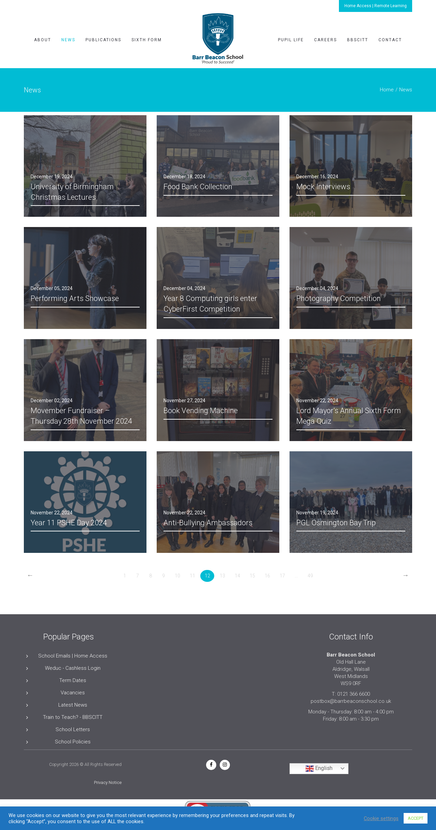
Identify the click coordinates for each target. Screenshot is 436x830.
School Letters (73, 729)
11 (192, 575)
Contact (390, 39)
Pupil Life (291, 39)
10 (177, 575)
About (42, 39)
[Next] (405, 576)
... (296, 575)
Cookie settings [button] (381, 818)
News (68, 39)
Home (387, 90)
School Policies (73, 742)
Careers (325, 39)
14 (237, 575)
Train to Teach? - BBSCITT (73, 717)
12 (207, 575)
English (319, 769)
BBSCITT (357, 39)
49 (310, 575)
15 (252, 575)
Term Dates (72, 680)
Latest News (72, 705)
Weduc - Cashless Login (72, 668)
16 (267, 575)
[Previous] (30, 576)
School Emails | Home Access (72, 656)
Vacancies (73, 693)
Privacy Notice (108, 782)
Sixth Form (146, 39)
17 (282, 575)
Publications (103, 39)
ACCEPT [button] (415, 818)
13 (222, 575)
